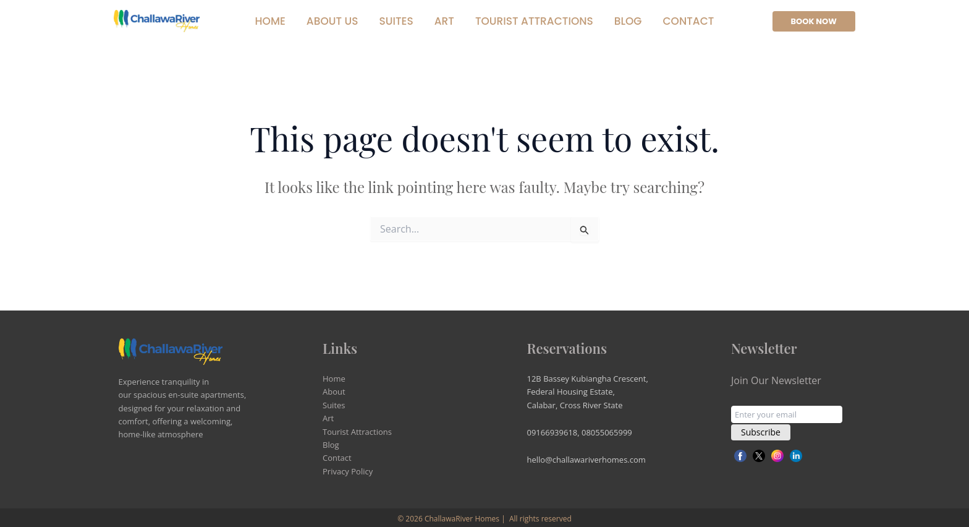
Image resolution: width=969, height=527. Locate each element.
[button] (814, 21)
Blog (628, 21)
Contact (688, 21)
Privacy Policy (348, 471)
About (334, 391)
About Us (332, 21)
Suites (396, 21)
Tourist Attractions (534, 21)
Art (444, 21)
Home (270, 21)
